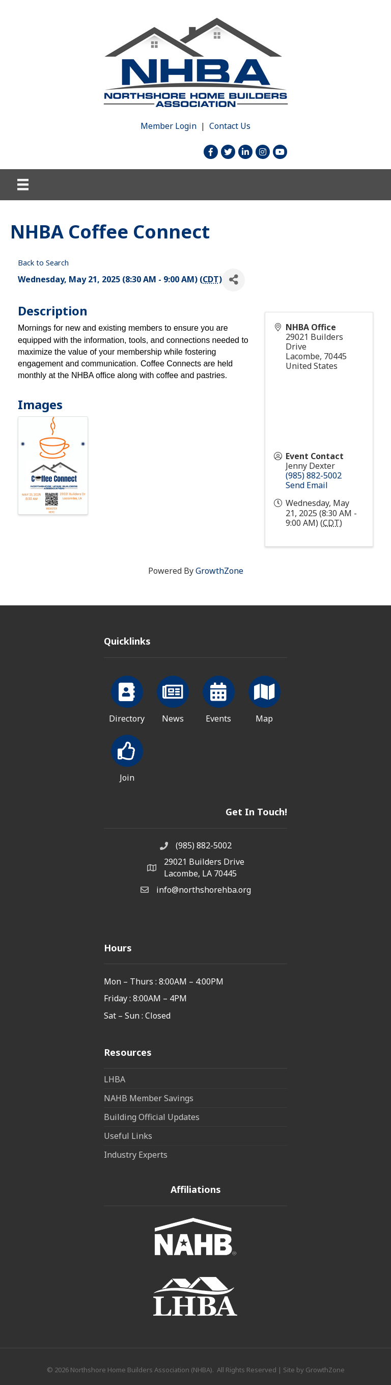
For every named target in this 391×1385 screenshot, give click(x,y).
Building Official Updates (152, 1117)
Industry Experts (135, 1154)
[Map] (264, 698)
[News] (173, 698)
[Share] (233, 280)
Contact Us (229, 125)
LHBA (114, 1079)
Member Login (169, 125)
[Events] (219, 698)
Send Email (307, 485)
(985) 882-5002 (314, 475)
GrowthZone (219, 570)
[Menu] (23, 184)
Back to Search (43, 263)
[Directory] (127, 698)
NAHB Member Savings (148, 1098)
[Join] (127, 757)
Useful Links (128, 1135)
